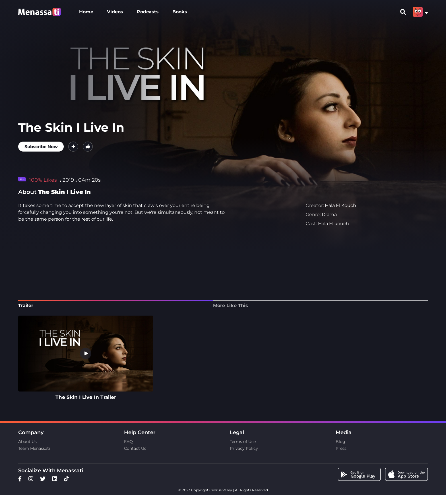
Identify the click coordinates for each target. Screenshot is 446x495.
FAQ (128, 441)
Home (86, 12)
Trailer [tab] (25, 305)
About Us (27, 441)
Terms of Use (243, 441)
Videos (115, 12)
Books (179, 12)
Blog (340, 441)
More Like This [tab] (230, 305)
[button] (73, 147)
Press (341, 448)
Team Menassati (34, 448)
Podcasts (148, 12)
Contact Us (135, 448)
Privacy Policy (244, 448)
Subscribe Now (41, 146)
